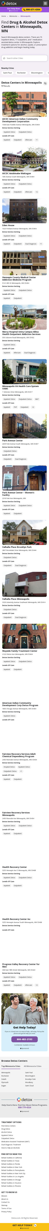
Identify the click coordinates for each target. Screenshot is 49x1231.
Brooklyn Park (30, 1079)
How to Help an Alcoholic (10, 1148)
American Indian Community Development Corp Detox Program (20, 704)
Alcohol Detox (6, 1132)
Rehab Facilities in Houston (11, 1183)
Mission (4, 1196)
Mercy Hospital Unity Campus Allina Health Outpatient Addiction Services (21, 333)
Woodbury (29, 1082)
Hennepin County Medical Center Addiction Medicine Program (19, 278)
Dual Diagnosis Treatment (11, 1145)
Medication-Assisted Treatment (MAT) (15, 1141)
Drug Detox (5, 1129)
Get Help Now (13, 8)
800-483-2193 (24, 1039)
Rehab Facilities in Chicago (11, 1180)
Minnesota (13, 16)
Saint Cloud (29, 1086)
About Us (4, 1199)
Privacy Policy (6, 1212)
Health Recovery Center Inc (16, 919)
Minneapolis (5, 1073)
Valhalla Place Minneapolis (15, 599)
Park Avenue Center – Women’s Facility (18, 493)
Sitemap (4, 1205)
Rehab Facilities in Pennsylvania (12, 1170)
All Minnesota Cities (32, 1066)
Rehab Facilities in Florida (10, 1164)
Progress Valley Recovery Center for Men (21, 965)
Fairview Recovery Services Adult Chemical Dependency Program (19, 755)
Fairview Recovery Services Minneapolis (16, 813)
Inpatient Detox (7, 1135)
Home (3, 16)
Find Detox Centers (8, 1126)
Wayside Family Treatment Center (19, 650)
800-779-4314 (24, 1107)
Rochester (21, 73)
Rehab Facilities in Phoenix (11, 1186)
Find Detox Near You (11, 1154)
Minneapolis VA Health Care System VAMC (20, 387)
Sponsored (13, 11)
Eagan (3, 1086)
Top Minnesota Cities (10, 1066)
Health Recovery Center (14, 867)
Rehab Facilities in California (11, 1158)
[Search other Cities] (26, 58)
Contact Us (5, 1202)
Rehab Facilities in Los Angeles (12, 1176)
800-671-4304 (32, 9)
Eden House (8, 225)
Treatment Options (11, 1122)
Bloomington (37, 73)
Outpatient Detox (7, 1138)
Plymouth (4, 1082)
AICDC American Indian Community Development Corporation (20, 120)
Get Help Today (24, 1225)
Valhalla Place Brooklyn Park (17, 547)
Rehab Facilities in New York (11, 1167)
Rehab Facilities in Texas (10, 1161)
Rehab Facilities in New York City (13, 1173)
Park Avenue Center (12, 440)
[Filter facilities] (45, 83)
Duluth (3, 1079)
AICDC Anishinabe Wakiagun (16, 173)
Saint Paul (7, 73)
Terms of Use (6, 1208)
